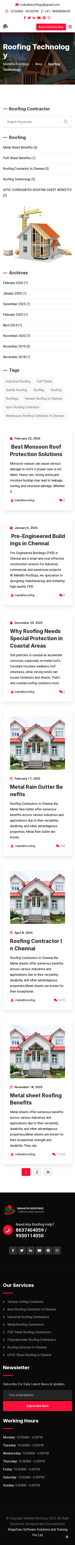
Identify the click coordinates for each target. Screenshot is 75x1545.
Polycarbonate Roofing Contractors (31, 1340)
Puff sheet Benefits (17, 158)
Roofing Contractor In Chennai (23, 169)
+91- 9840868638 (57, 11)
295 (60, 846)
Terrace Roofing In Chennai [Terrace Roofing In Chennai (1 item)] (43, 398)
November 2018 (14, 357)
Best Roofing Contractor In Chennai (31, 1309)
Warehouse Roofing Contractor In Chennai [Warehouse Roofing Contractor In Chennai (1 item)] (35, 416)
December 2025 (14, 304)
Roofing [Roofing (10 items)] (56, 390)
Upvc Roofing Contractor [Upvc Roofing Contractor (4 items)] (23, 407)
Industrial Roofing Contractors (28, 1317)
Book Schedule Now (51, 27)
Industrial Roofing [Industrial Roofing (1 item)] (18, 381)
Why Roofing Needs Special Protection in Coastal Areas (36, 638)
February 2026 (13, 283)
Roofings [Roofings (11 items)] (12, 398)
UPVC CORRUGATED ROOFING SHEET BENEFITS (37, 190)
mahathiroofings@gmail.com (40, 5)
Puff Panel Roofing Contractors (29, 1332)
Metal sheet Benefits (18, 147)
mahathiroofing (24, 500)
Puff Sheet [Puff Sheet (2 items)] (44, 381)
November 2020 (14, 336)
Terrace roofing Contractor (25, 1302)
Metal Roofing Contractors (25, 1324)
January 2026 (12, 293)
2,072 (59, 1000)
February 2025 (13, 315)
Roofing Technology (17, 179)
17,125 (58, 1154)
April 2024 (10, 325)
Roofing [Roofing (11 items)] (38, 390)
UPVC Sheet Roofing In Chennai (29, 1355)
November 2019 (14, 346)
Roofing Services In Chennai (27, 1347)
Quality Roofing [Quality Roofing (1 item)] (16, 390)
